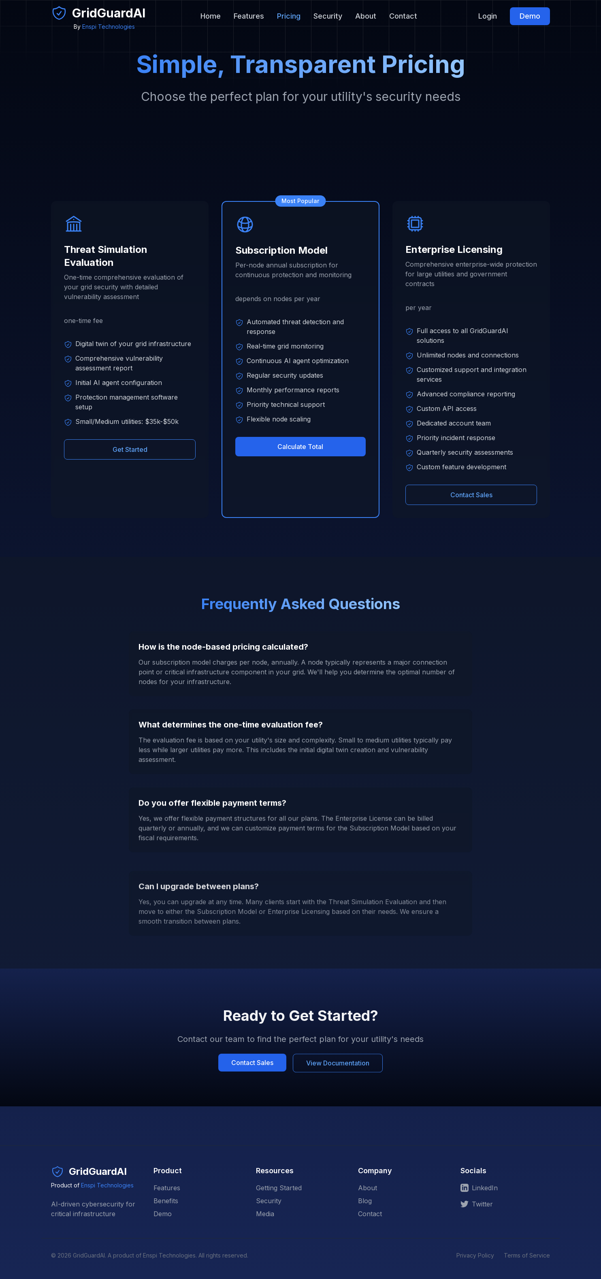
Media (265, 1214)
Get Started (130, 449)
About (365, 16)
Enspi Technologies (108, 26)
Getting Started (279, 1188)
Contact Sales (471, 493)
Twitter (476, 1204)
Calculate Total (301, 447)
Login (487, 16)
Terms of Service (527, 1255)
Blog (365, 1201)
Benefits (165, 1201)
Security (327, 16)
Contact (403, 16)
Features (249, 16)
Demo (530, 16)
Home (210, 16)
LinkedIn (479, 1188)
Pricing (288, 16)
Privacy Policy (475, 1255)
